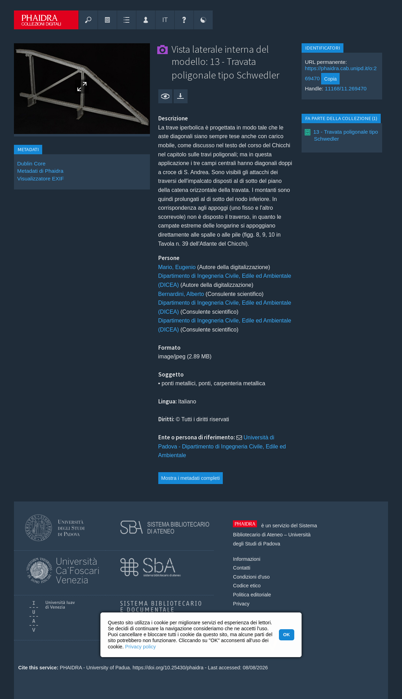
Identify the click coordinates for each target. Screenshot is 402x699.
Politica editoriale (252, 594)
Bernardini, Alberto (181, 294)
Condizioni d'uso (251, 577)
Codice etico (246, 585)
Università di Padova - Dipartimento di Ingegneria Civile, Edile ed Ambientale (222, 446)
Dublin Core (31, 163)
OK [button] (286, 634)
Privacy (241, 604)
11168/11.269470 (346, 88)
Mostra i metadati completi (190, 478)
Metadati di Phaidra (40, 171)
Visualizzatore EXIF (40, 178)
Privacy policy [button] (140, 646)
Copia (330, 79)
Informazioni (246, 559)
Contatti (241, 568)
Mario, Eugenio (177, 267)
